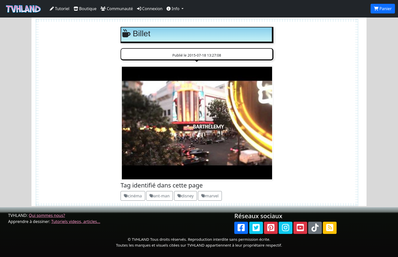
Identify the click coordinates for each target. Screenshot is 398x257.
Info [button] (173, 8)
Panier (383, 8)
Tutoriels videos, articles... (75, 221)
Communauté (117, 8)
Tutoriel (60, 8)
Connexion (150, 8)
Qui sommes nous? (47, 215)
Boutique (85, 8)
